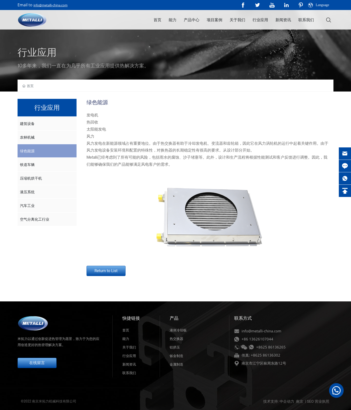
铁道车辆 (27, 164)
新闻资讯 (129, 364)
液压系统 (27, 192)
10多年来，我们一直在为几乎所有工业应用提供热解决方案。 (83, 75)
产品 (174, 318)
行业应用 (129, 356)
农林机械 (27, 137)
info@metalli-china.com (50, 5)
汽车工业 (27, 205)
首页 (125, 330)
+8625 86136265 (271, 347)
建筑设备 (27, 123)
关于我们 (129, 347)
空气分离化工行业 (34, 219)
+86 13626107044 (257, 339)
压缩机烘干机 (31, 178)
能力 (125, 339)
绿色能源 (27, 151)
